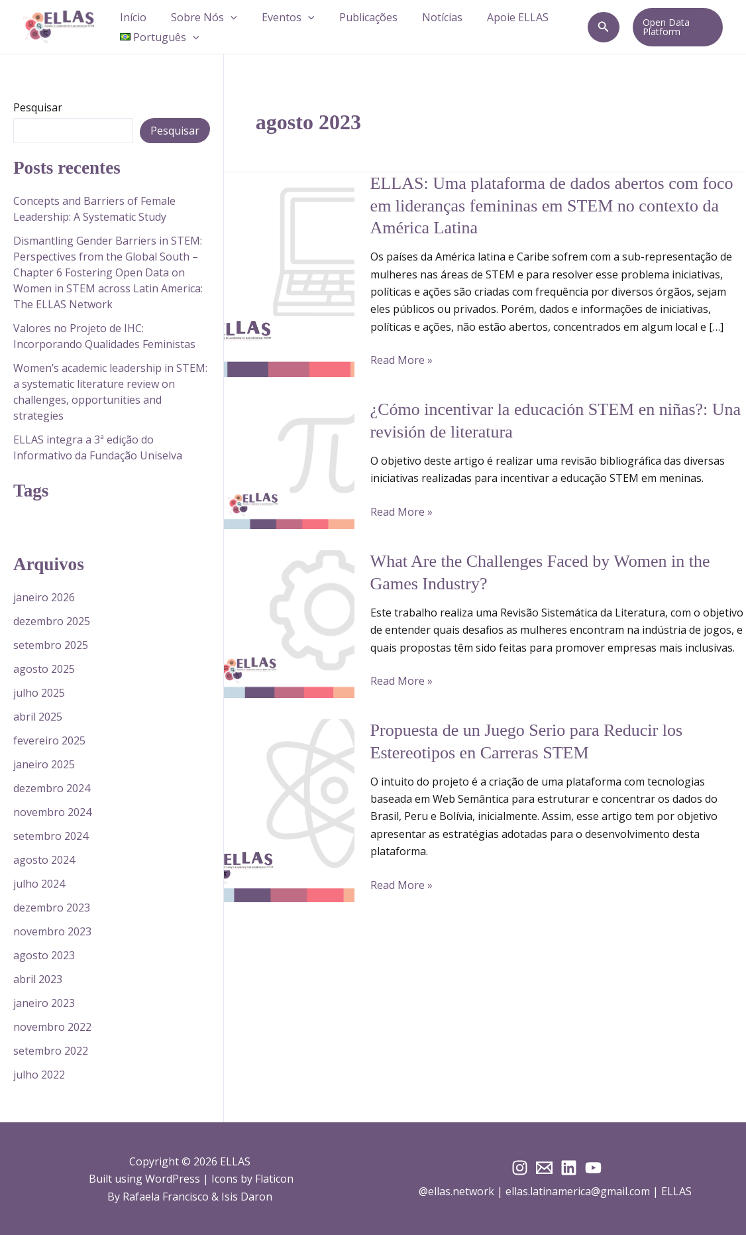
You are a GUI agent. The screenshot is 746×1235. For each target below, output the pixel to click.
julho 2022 (39, 1074)
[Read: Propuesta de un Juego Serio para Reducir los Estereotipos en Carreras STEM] (289, 809)
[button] (225, 17)
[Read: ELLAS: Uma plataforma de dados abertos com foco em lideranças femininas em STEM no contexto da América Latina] (289, 273)
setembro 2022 (50, 1050)
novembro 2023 (52, 931)
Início (131, 17)
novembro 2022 (52, 1027)
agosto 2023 (44, 955)
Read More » (401, 360)
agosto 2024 (44, 860)
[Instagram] (519, 1167)
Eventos (279, 17)
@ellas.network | (462, 1191)
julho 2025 (39, 692)
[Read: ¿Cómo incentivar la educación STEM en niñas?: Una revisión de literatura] (289, 462)
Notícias (426, 17)
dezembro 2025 (51, 621)
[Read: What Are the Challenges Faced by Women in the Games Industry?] (289, 623)
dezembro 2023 (51, 907)
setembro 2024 (50, 836)
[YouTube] (593, 1167)
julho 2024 (39, 883)
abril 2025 (37, 716)
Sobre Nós (199, 17)
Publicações (356, 17)
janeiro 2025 (44, 764)
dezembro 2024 (51, 788)
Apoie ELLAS (498, 17)
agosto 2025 (44, 669)
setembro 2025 (50, 645)
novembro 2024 (52, 812)
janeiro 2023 (44, 1003)
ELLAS (677, 1191)
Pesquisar (37, 107)
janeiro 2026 (44, 597)
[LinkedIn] (568, 1167)
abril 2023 (37, 979)
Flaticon (274, 1178)
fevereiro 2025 (49, 740)
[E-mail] (544, 1167)
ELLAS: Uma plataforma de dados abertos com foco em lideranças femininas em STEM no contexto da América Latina (551, 206)
